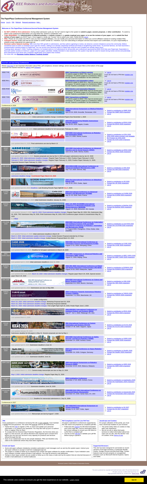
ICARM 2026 (5, 192)
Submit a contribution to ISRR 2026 (119, 364)
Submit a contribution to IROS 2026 (119, 311)
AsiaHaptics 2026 (6, 379)
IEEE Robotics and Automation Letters (79, 80)
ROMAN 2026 (6, 266)
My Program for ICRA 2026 (116, 138)
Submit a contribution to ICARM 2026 (119, 193)
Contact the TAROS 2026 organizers (119, 295)
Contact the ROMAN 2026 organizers (119, 269)
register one (129, 74)
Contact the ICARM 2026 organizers (119, 195)
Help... (38, 22)
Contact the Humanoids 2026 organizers (120, 394)
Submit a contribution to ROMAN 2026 (120, 267)
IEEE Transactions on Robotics (76, 97)
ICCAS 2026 (5, 324)
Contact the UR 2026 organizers (118, 183)
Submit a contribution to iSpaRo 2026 (119, 350)
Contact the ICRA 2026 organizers (118, 140)
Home (3, 22)
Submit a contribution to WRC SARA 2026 (121, 255)
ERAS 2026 (6, 121)
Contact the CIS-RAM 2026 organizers (120, 225)
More (16, 218)
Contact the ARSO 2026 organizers (119, 152)
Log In (8, 22)
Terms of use (135, 473)
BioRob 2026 (5, 204)
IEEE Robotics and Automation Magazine (80, 89)
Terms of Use (118, 435)
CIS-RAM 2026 (6, 223)
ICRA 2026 (5, 133)
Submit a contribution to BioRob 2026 (119, 205)
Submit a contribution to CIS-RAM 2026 (120, 224)
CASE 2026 (6, 242)
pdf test (77, 433)
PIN (13, 22)
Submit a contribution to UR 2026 (118, 181)
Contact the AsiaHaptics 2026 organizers (121, 382)
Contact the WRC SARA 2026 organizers (121, 257)
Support (77, 427)
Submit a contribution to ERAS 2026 (119, 122)
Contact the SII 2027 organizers (117, 409)
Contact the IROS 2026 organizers (118, 313)
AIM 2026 (6, 166)
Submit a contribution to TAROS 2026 (119, 293)
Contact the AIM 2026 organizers (118, 169)
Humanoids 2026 (6, 391)
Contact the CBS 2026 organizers (118, 283)
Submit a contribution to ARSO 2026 (119, 150)
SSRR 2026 (6, 337)
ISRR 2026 (6, 362)
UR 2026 (6, 180)
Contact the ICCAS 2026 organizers (119, 326)
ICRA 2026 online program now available (121, 136)
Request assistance (28, 22)
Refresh (18, 22)
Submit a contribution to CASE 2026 (119, 243)
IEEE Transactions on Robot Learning (79, 72)
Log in (86, 37)
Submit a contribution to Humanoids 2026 (121, 392)
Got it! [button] (134, 480)
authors (28, 67)
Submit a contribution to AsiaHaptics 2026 (121, 380)
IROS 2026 (6, 309)
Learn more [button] (74, 480)
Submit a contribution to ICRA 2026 (119, 134)
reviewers (37, 67)
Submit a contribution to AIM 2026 (118, 168)
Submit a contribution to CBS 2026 (118, 281)
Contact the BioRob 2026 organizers (119, 207)
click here (10, 66)
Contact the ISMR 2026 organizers (118, 112)
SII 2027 (6, 406)
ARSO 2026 (6, 149)
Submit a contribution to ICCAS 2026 (119, 325)
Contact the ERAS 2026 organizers (119, 124)
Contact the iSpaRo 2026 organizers (119, 352)
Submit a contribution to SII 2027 (118, 407)
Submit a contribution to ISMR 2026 (119, 110)
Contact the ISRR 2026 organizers (118, 366)
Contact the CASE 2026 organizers (119, 245)
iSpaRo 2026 (5, 349)
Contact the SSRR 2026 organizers (119, 340)
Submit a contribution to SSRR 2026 (119, 338)
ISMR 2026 (6, 109)
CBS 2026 (5, 280)
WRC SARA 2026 (6, 254)
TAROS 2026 (5, 292)
